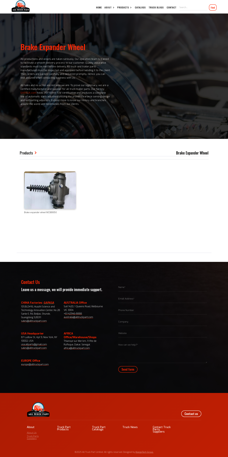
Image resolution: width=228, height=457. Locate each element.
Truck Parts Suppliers (33, 437)
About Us (32, 433)
